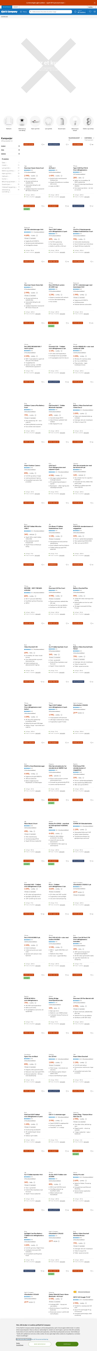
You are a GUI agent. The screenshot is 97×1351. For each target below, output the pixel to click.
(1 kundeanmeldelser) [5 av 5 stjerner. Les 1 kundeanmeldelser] (38, 232)
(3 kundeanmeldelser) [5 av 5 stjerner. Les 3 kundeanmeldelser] (38, 531)
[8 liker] (42, 144)
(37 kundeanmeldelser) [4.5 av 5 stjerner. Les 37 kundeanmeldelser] (30, 352)
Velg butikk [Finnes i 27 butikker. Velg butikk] (87, 196)
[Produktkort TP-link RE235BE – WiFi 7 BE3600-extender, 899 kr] (34, 573)
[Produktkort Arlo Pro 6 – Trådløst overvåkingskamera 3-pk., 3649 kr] (59, 870)
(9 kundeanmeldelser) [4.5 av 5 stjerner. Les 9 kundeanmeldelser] (63, 472)
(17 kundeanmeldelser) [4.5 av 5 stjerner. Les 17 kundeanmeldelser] (30, 1120)
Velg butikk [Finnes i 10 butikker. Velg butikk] (38, 904)
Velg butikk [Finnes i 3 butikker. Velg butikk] (37, 372)
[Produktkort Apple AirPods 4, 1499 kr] (59, 153)
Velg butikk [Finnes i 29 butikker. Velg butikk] (62, 252)
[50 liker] (67, 1210)
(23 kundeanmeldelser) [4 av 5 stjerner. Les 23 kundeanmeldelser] (30, 1060)
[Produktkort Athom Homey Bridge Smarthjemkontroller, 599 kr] (59, 984)
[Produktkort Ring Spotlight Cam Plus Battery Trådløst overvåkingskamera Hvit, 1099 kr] (34, 1219)
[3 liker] (42, 261)
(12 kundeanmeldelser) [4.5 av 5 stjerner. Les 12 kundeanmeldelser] (79, 291)
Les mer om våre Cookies (23, 1339)
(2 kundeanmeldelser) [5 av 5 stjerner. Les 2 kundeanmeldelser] (87, 826)
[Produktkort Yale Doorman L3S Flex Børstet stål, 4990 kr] (83, 984)
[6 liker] (67, 503)
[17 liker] (91, 206)
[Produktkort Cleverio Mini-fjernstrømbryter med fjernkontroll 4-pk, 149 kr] (83, 451)
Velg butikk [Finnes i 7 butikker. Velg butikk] (61, 851)
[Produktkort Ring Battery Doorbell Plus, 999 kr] (83, 573)
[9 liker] (91, 743)
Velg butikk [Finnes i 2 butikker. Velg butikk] (86, 432)
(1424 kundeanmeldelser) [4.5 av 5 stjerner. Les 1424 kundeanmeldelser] (79, 352)
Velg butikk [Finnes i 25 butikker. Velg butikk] (87, 372)
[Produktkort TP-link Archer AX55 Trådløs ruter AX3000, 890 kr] (59, 1160)
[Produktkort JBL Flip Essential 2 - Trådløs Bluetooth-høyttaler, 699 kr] (59, 391)
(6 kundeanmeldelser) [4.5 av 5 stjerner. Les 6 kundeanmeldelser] (63, 1059)
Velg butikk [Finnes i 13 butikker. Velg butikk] (38, 196)
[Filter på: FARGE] (10, 146)
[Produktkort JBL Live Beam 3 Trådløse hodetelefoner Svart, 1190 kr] (59, 511)
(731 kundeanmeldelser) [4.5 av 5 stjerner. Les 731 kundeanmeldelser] (55, 291)
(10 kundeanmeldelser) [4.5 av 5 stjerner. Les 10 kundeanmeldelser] (30, 411)
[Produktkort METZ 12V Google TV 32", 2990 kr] (83, 1280)
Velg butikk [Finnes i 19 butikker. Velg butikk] (87, 614)
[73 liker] (91, 861)
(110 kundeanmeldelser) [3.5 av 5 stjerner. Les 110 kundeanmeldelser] (55, 1004)
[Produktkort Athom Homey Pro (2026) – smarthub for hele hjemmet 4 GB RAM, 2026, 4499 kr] (59, 809)
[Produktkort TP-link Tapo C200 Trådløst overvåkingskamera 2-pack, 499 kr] (59, 215)
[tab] (7, 7)
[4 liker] (67, 623)
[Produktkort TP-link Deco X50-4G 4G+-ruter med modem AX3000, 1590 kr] (59, 923)
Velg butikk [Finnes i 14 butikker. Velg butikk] (62, 372)
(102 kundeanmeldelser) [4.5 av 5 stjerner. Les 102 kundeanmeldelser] (55, 1237)
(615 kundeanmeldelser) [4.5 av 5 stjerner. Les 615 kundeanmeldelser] (79, 888)
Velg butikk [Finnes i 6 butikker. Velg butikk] (86, 313)
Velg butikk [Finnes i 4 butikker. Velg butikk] (37, 252)
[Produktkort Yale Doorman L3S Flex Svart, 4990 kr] (59, 573)
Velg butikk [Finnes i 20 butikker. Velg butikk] (38, 313)
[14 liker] (91, 565)
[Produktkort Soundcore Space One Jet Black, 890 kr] (34, 1042)
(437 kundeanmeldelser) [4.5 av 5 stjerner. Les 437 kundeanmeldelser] (55, 235)
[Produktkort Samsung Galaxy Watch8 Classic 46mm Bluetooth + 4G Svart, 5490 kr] (59, 1280)
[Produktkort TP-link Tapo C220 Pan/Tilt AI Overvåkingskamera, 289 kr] (83, 153)
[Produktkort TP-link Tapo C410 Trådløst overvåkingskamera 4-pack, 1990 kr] (59, 690)
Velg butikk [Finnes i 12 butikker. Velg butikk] (62, 196)
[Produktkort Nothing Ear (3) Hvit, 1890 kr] (59, 1042)
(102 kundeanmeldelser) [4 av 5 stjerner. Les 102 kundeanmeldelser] (30, 828)
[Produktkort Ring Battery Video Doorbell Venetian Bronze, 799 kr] (83, 1219)
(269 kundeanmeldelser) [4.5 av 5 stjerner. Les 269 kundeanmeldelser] (55, 172)
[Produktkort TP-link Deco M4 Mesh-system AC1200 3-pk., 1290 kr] (59, 270)
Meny (23, 12)
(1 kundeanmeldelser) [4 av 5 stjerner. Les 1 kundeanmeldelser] (87, 1299)
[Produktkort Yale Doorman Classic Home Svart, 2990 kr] (34, 153)
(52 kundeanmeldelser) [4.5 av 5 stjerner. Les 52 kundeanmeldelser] (54, 532)
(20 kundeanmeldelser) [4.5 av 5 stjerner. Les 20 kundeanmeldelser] (79, 532)
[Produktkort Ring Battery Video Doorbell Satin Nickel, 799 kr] (83, 632)
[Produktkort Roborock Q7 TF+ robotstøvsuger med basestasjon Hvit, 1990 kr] (83, 270)
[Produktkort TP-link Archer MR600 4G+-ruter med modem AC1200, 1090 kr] (83, 332)
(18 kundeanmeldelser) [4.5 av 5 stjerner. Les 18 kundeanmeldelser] (30, 713)
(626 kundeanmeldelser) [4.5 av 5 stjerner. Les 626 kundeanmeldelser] (55, 1181)
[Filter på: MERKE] (10, 154)
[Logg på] (79, 11)
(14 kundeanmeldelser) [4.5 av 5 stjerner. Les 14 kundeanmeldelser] (30, 1241)
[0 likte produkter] (90, 11)
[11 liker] (42, 682)
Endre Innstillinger (19, 1344)
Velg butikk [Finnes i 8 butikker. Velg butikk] (61, 672)
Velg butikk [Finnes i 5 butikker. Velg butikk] (37, 555)
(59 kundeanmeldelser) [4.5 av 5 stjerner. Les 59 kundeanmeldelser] (54, 651)
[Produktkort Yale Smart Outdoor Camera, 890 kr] (34, 451)
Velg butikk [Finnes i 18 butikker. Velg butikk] (62, 493)
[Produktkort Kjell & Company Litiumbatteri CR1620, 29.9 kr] (34, 1280)
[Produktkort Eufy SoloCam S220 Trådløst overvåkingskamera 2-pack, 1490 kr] (34, 1100)
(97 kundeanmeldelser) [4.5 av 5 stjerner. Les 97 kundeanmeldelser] (30, 172)
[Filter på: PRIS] (10, 150)
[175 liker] (91, 323)
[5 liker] (42, 623)
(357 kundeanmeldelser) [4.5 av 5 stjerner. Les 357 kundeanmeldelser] (79, 174)
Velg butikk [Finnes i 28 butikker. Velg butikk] (38, 965)
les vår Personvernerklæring (39, 1339)
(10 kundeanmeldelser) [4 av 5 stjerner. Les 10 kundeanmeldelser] (30, 469)
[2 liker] (91, 382)
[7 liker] (67, 144)
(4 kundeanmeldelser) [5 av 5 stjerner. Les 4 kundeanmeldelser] (87, 410)
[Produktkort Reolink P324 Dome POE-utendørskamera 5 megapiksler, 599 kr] (83, 751)
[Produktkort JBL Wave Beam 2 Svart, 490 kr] (34, 809)
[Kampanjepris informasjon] (37, 176)
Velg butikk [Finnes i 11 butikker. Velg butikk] (62, 1142)
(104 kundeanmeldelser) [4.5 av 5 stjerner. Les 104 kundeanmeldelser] (30, 1298)
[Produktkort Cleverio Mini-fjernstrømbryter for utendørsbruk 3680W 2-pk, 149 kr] (59, 751)
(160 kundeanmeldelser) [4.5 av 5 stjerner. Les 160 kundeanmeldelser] (79, 709)
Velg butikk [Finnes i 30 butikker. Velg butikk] (87, 252)
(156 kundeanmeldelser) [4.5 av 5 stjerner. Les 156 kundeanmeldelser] (79, 235)
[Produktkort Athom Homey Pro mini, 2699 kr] (83, 1160)
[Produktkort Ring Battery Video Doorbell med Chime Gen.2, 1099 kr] (83, 391)
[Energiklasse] (75, 1292)
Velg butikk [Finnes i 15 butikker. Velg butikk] (38, 432)
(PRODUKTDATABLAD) (84, 1292)
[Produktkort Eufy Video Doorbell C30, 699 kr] (34, 632)
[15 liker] (67, 914)
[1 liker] (91, 261)
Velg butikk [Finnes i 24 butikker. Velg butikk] (62, 614)
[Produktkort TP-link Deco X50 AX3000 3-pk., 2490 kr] (34, 923)
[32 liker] (91, 442)
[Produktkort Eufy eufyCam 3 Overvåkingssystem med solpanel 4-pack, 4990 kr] (59, 451)
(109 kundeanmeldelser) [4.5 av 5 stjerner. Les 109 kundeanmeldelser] (55, 592)
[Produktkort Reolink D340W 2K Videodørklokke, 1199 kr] (83, 809)
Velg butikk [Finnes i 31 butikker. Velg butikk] (62, 432)
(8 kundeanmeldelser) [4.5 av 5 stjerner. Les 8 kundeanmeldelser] (38, 592)
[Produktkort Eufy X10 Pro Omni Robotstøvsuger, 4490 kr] (34, 751)
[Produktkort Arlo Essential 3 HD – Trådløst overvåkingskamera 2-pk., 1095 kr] (34, 870)
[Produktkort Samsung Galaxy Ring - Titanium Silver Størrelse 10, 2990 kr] (83, 1100)
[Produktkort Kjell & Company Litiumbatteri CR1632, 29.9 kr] (59, 1219)
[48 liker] (91, 144)
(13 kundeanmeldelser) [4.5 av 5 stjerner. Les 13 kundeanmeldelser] (30, 770)
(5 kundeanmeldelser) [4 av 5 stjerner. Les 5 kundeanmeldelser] (87, 1177)
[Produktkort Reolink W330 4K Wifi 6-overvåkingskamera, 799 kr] (34, 984)
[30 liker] (67, 382)
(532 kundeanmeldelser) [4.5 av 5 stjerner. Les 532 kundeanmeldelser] (55, 411)
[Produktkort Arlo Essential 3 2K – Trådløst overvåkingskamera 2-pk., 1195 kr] (59, 332)
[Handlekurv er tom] (94, 11)
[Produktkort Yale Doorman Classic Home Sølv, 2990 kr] (34, 270)
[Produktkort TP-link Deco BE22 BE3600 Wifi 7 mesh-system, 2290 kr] (34, 332)
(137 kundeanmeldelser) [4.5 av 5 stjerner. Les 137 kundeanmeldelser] (55, 943)
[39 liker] (67, 206)
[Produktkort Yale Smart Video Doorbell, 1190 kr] (83, 1042)
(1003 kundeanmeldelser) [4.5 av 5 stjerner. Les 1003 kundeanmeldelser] (30, 941)
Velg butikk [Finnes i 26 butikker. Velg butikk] (87, 555)
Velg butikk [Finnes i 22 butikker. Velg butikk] (38, 733)
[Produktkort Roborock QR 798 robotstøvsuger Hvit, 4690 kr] (34, 215)
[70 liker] (67, 261)
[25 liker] (91, 914)
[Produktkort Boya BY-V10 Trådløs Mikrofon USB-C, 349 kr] (34, 511)
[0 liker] (42, 206)
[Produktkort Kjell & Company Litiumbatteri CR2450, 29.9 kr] (83, 690)
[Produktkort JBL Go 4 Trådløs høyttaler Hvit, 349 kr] (34, 1160)
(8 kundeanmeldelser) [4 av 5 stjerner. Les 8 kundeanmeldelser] (87, 1059)
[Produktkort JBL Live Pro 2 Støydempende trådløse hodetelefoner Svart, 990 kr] (83, 215)
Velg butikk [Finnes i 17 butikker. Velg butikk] (38, 672)
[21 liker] (91, 682)
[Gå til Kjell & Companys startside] (10, 12)
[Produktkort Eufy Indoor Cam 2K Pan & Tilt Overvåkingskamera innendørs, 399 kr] (83, 923)
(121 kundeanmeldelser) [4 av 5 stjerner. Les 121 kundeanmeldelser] (79, 945)
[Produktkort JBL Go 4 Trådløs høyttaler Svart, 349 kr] (59, 632)
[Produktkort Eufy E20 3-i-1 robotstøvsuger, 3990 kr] (59, 1100)
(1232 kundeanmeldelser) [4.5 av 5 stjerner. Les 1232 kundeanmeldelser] (79, 471)
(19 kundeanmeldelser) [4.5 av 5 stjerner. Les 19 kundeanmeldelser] (79, 592)
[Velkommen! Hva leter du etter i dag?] (51, 12)
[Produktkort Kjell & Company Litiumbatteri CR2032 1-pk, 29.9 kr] (83, 870)
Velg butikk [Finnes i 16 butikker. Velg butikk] (62, 733)
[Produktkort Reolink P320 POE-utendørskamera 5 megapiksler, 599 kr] (83, 511)
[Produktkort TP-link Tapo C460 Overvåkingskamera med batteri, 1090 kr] (34, 690)
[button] (12, 141)
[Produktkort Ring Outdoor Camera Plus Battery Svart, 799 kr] (34, 391)
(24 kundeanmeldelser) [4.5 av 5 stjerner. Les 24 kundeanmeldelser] (79, 653)
